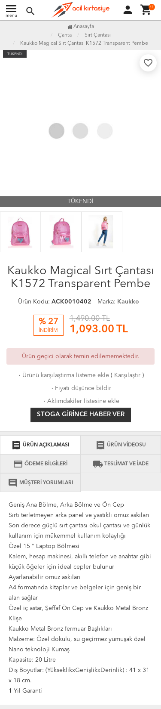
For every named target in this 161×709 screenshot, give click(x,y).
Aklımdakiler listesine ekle (80, 401)
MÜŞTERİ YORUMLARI (40, 483)
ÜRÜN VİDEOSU (120, 445)
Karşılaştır (127, 375)
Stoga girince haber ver (81, 415)
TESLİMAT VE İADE (121, 464)
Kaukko (128, 302)
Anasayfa (80, 26)
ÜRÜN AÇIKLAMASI (40, 445)
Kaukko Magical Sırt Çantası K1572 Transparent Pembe (84, 43)
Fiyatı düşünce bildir (80, 388)
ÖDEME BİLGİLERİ (40, 464)
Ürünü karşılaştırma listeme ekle (63, 375)
